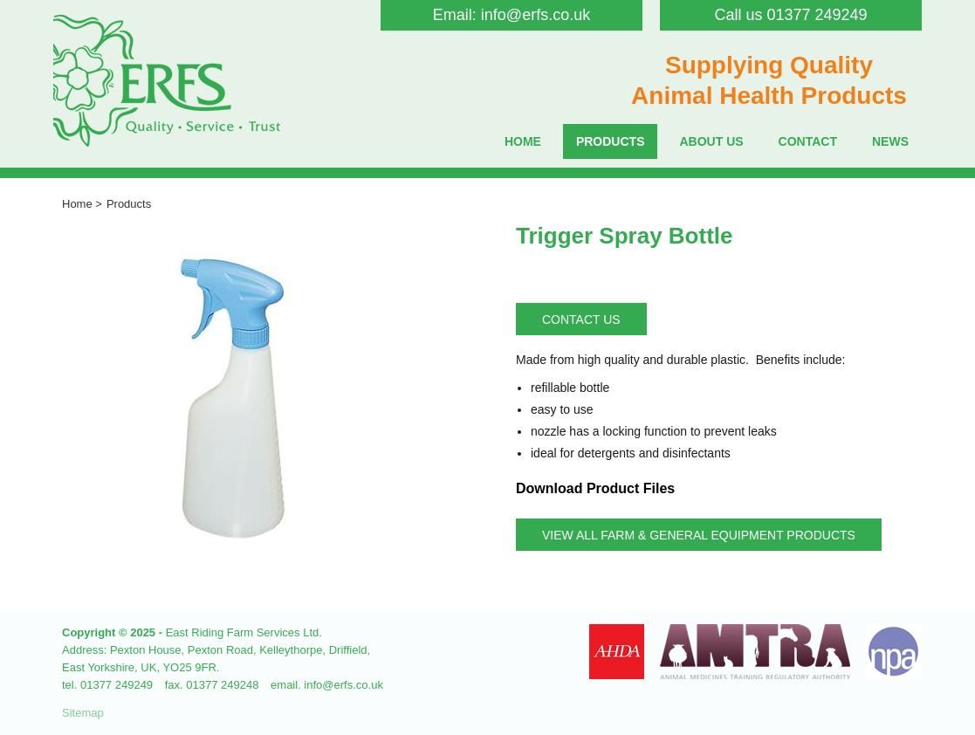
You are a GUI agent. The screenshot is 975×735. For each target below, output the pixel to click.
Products (610, 141)
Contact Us (581, 319)
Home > (82, 203)
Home (523, 141)
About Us (711, 141)
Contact (808, 141)
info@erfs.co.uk (535, 15)
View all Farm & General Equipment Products (698, 535)
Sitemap (83, 712)
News (890, 141)
